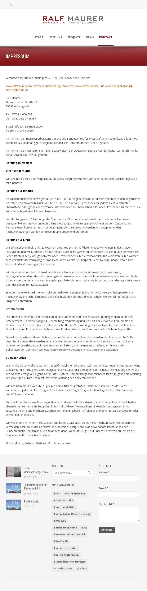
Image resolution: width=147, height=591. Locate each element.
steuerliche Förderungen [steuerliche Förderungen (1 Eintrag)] (69, 561)
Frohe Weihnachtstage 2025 (36, 470)
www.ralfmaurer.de (86, 86)
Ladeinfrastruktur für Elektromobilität (35, 486)
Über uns (55, 37)
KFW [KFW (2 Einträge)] (84, 527)
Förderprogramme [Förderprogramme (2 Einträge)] (65, 527)
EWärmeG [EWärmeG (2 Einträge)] (60, 521)
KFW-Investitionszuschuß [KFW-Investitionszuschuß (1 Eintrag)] (69, 534)
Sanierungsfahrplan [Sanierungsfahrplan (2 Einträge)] (66, 555)
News (90, 37)
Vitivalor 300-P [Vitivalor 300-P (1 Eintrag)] (63, 568)
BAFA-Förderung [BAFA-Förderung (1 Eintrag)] (75, 493)
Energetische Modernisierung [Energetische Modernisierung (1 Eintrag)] (72, 514)
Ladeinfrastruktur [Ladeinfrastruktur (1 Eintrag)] (65, 548)
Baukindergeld (31, 501)
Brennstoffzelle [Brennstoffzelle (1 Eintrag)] (63, 500)
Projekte (74, 37)
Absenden (106, 529)
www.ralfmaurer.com (19, 86)
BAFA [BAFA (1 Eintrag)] (57, 493)
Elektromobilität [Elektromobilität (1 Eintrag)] (64, 507)
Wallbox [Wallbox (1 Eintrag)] (82, 568)
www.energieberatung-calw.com (53, 86)
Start (38, 37)
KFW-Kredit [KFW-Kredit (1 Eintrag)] (61, 541)
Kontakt (106, 37)
